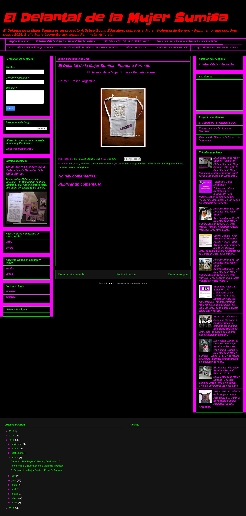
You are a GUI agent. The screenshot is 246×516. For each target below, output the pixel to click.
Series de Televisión (225, 316)
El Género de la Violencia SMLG (217, 122)
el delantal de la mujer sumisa (130, 163)
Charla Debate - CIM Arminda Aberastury (225, 237)
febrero (16, 498)
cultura (110, 163)
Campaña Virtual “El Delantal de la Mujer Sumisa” (89, 47)
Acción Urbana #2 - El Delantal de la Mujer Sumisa (226, 211)
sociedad (62, 167)
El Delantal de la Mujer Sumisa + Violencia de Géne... (67, 41)
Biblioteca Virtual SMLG (19, 148)
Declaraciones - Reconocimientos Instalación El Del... (188, 41)
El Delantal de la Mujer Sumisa (115, 18)
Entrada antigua (178, 274)
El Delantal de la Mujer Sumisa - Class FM (226, 159)
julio (14, 475)
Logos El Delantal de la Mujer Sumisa (216, 47)
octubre (16, 448)
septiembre (18, 453)
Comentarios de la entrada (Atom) (130, 283)
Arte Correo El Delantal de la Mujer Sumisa (226, 393)
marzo (15, 493)
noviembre (17, 444)
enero (15, 502)
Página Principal (18, 41)
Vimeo (9, 274)
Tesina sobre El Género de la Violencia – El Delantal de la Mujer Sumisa (25, 170)
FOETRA (11, 291)
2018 (12, 431)
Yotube (10, 268)
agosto (15, 457)
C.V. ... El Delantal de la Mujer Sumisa (31, 47)
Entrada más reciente (71, 274)
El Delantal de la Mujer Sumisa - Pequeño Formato (36, 470)
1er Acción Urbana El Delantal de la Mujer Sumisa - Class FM (225, 343)
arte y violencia (82, 163)
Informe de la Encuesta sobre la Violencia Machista (37, 465)
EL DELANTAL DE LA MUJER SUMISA (127, 41)
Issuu (9, 241)
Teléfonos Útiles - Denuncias (223, 183)
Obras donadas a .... (137, 47)
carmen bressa (98, 163)
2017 (12, 435)
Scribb (9, 247)
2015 (12, 508)
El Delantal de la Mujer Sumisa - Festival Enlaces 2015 (226, 370)
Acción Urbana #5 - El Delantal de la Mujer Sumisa (226, 262)
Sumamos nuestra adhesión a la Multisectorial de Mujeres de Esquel (224, 291)
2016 (12, 440)
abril (14, 489)
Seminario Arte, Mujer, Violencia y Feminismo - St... (37, 461)
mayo (15, 484)
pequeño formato (174, 163)
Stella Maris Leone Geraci (172, 47)
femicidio (151, 163)
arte (71, 163)
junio (14, 480)
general (161, 163)
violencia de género (79, 167)
